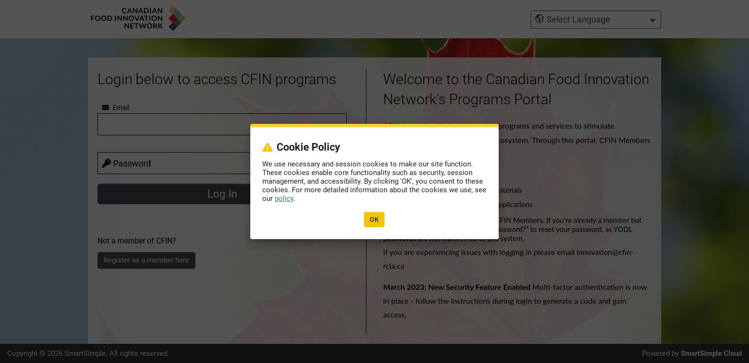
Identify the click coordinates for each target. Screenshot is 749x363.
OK (374, 219)
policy (284, 198)
